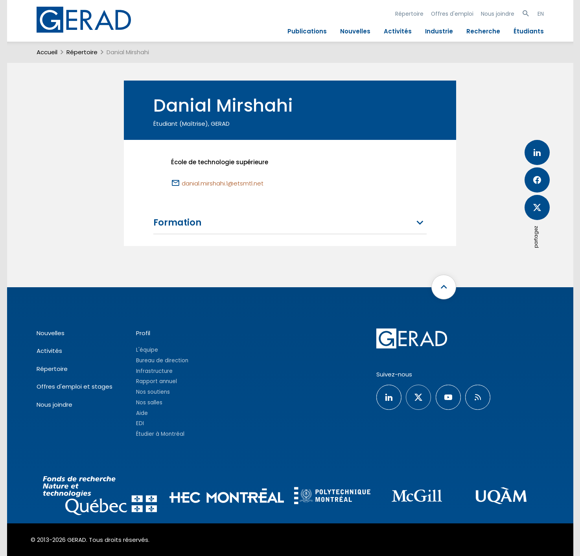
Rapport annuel (156, 381)
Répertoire (409, 14)
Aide (142, 413)
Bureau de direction (162, 360)
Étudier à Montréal (160, 434)
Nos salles (149, 402)
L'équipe (147, 350)
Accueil (47, 52)
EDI (140, 423)
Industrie (439, 31)
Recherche (483, 31)
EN (541, 14)
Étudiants (529, 31)
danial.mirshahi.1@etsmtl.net (222, 183)
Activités (398, 31)
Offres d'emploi (452, 14)
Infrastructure (154, 371)
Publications (307, 31)
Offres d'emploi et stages (74, 386)
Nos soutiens (153, 392)
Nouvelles (355, 31)
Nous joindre (497, 14)
